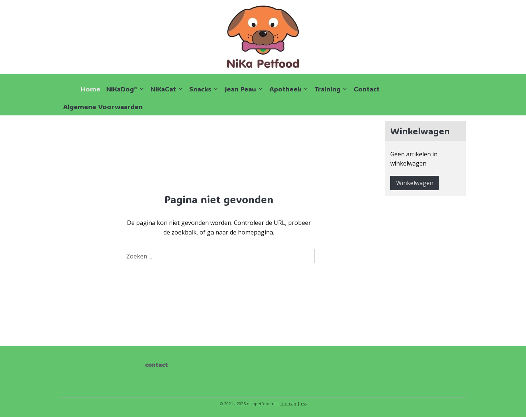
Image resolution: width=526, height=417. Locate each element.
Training (331, 88)
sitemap (288, 403)
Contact (367, 88)
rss (304, 403)
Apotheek (289, 88)
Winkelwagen (414, 183)
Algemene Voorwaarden (103, 106)
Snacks (204, 88)
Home (90, 88)
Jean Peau (244, 88)
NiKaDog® (125, 88)
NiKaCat (166, 88)
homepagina (255, 232)
